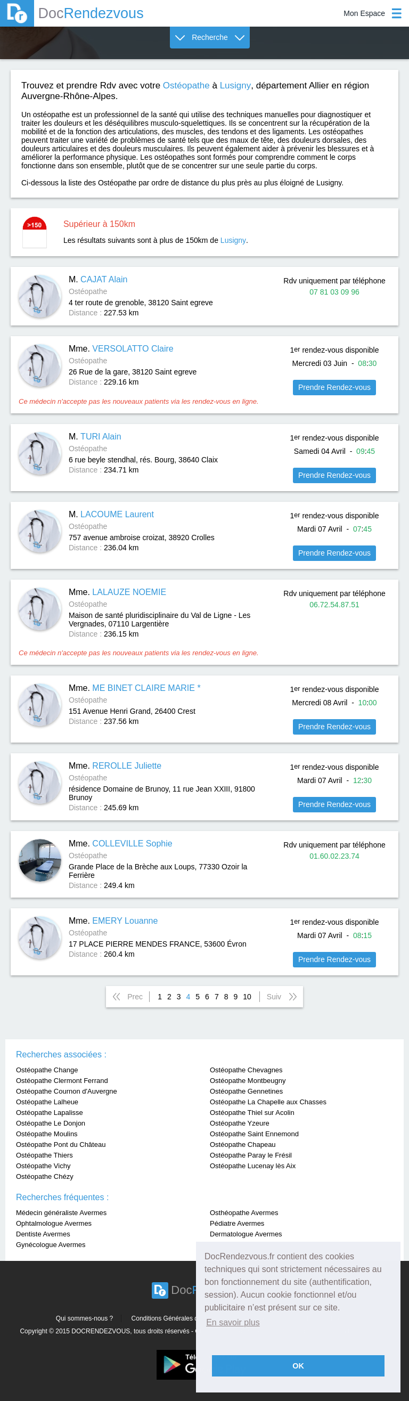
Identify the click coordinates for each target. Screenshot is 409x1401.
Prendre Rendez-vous (334, 387)
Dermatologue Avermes (246, 1234)
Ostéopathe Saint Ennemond (254, 1134)
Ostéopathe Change (47, 1070)
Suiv (274, 996)
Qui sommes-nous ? (84, 1318)
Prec (135, 996)
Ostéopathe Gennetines (246, 1091)
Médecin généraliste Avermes (61, 1213)
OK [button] (298, 1366)
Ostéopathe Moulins (47, 1134)
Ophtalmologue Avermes (54, 1223)
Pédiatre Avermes (237, 1223)
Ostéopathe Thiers (44, 1155)
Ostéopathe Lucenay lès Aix (253, 1166)
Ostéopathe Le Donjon (50, 1123)
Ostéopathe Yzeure (239, 1123)
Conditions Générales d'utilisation (179, 1318)
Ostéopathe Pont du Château (60, 1145)
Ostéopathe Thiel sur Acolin (252, 1113)
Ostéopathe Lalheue (47, 1102)
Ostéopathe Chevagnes (246, 1070)
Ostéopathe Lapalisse (49, 1113)
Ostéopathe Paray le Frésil (251, 1155)
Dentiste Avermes (43, 1234)
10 (247, 996)
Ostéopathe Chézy (44, 1176)
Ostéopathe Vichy (43, 1166)
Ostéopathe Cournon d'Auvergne (66, 1091)
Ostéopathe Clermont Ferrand (62, 1081)
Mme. (121, 348)
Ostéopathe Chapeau (243, 1145)
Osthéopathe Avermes (244, 1213)
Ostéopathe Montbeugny (247, 1081)
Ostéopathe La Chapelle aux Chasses (268, 1102)
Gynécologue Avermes (51, 1245)
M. (98, 279)
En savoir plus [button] (233, 1322)
